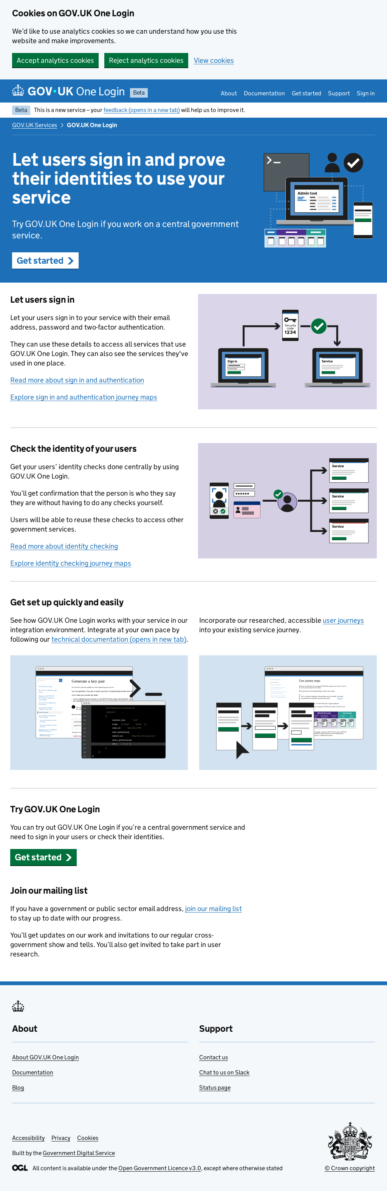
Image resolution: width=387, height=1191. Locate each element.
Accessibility (28, 1137)
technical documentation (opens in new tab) (118, 639)
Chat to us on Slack (224, 1072)
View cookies (214, 60)
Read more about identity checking (64, 546)
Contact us (213, 1057)
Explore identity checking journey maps (70, 563)
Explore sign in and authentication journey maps (83, 397)
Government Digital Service (79, 1153)
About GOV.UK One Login (45, 1057)
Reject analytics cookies (146, 60)
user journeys (343, 620)
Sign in (366, 93)
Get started (306, 93)
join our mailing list (213, 908)
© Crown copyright (350, 1168)
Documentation (264, 93)
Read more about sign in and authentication (77, 380)
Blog (18, 1087)
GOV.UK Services (34, 125)
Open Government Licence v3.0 (159, 1168)
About (229, 93)
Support (339, 93)
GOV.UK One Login (92, 125)
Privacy (60, 1137)
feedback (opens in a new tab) (142, 110)
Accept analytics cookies (55, 60)
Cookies (87, 1137)
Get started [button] (45, 260)
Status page (215, 1087)
